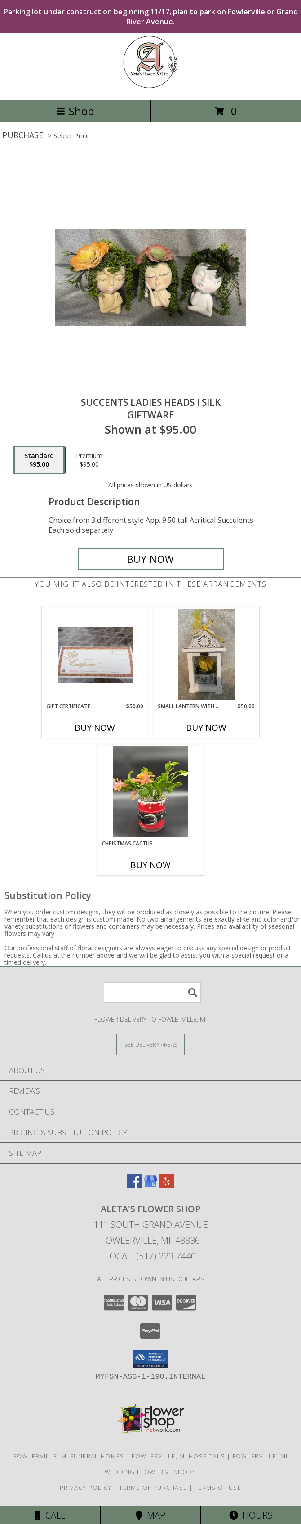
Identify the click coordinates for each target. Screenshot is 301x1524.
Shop (75, 110)
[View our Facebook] (134, 1185)
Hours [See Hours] (251, 1515)
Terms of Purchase (153, 1488)
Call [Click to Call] (50, 1515)
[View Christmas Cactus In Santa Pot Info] (150, 791)
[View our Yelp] (166, 1185)
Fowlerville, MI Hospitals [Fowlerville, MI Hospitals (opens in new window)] (178, 1456)
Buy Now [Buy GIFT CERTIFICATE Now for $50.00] (95, 727)
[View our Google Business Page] (150, 1185)
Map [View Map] (150, 1515)
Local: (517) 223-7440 (150, 1256)
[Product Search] (152, 992)
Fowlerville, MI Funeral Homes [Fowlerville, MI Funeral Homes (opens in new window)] (68, 1456)
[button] (150, 1359)
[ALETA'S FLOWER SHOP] (150, 87)
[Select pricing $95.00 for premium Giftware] (89, 460)
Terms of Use (218, 1488)
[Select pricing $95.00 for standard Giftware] (39, 460)
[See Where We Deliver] (150, 1044)
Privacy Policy (85, 1488)
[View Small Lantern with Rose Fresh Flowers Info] (206, 654)
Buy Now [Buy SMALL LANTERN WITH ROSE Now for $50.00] (206, 727)
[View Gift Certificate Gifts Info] (95, 655)
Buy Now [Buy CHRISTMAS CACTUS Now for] (150, 865)
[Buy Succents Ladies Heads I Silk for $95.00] (151, 559)
